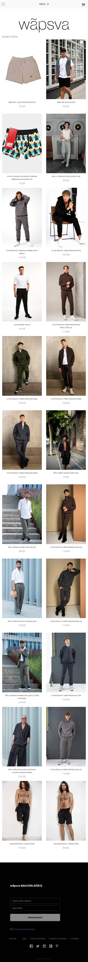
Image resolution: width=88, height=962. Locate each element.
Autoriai (12, 938)
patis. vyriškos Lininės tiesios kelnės (22, 547)
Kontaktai (74, 938)
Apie (25, 938)
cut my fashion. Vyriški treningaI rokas (22, 473)
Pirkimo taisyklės (38, 938)
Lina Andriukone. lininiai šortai (66, 844)
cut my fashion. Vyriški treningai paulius (66, 547)
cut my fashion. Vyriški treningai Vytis (66, 250)
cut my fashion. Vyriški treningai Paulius (66, 621)
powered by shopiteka (43, 958)
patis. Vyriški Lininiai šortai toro (66, 473)
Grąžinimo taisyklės (58, 938)
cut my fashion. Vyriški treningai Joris (66, 695)
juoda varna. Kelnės (22, 325)
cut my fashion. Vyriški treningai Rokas (22, 399)
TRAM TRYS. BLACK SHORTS (66, 102)
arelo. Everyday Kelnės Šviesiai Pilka (66, 176)
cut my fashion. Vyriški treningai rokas (66, 399)
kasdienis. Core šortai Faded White (22, 102)
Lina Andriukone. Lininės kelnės (22, 844)
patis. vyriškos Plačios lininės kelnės (22, 621)
